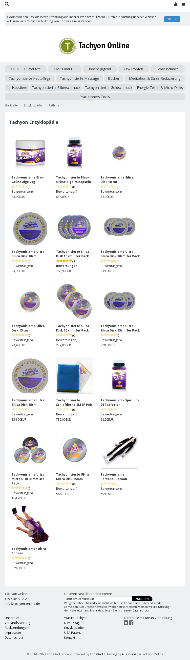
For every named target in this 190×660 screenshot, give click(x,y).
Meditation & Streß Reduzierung (154, 78)
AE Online (129, 654)
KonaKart (96, 654)
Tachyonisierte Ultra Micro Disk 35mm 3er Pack (28, 478)
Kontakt (69, 637)
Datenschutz (140, 610)
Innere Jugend (100, 69)
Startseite (11, 105)
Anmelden (142, 599)
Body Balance (167, 69)
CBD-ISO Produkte (26, 69)
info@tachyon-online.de (22, 604)
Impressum (13, 633)
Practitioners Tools (95, 96)
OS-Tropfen (133, 69)
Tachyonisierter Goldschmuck (108, 87)
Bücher (113, 78)
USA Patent (72, 633)
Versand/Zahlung (17, 623)
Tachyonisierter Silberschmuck (56, 87)
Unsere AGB (13, 618)
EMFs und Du (65, 69)
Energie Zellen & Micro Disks (160, 87)
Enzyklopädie (33, 105)
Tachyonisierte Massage (79, 78)
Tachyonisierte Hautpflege (30, 78)
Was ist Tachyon (75, 618)
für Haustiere (16, 87)
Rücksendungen (17, 628)
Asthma (54, 105)
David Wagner (74, 623)
